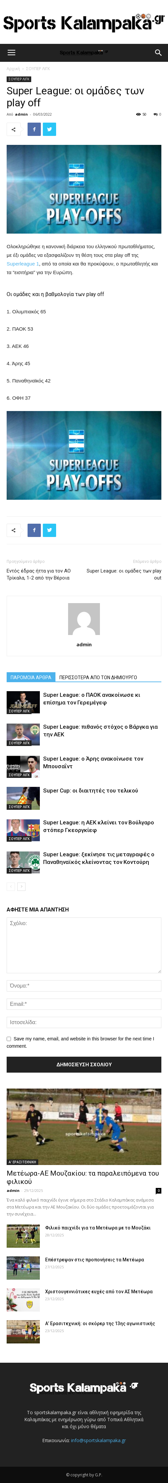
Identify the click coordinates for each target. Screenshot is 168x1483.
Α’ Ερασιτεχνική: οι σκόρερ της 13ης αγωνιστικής (100, 1323)
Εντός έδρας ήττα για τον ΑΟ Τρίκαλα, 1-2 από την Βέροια (39, 574)
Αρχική (13, 68)
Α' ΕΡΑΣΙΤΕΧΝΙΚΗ (22, 1162)
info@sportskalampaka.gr (98, 1440)
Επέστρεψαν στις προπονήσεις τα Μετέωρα (94, 1259)
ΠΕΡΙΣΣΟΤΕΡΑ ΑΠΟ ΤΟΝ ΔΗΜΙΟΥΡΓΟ (98, 677)
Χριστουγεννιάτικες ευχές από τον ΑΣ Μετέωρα (99, 1291)
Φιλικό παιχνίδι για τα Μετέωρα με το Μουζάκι (98, 1227)
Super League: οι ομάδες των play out (124, 574)
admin (21, 114)
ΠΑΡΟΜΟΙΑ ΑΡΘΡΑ (31, 677)
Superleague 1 (23, 263)
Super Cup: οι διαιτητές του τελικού (90, 790)
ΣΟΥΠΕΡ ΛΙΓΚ (38, 68)
